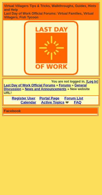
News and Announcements (45, 89)
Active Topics (52, 102)
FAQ (77, 102)
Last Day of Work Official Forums (29, 85)
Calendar (28, 102)
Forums (65, 85)
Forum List (73, 98)
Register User (23, 98)
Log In (92, 81)
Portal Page (49, 98)
